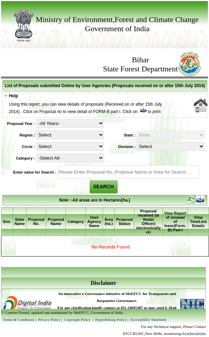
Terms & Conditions (18, 319)
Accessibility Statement (148, 319)
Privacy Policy (49, 319)
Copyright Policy (77, 319)
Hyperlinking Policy (111, 319)
